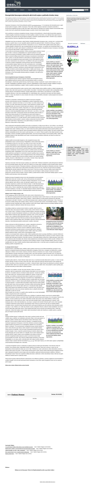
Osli (83, 150)
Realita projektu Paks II (9, 453)
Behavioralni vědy (77, 147)
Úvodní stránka (70, 147)
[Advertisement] (64, 3)
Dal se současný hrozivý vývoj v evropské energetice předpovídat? (17, 452)
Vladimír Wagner (17, 395)
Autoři (15, 9)
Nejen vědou (79, 150)
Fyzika (86, 148)
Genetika (69, 150)
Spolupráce (22, 9)
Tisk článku (35, 398)
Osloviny (86, 150)
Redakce (8, 9)
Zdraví (74, 155)
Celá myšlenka (69, 21)
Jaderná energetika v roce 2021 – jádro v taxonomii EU (15, 450)
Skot (73, 153)
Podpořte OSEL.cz (50, 9)
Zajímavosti (69, 155)
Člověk (78, 148)
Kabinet (73, 150)
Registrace (30, 9)
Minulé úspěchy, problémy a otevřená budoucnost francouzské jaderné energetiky (20, 448)
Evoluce (82, 148)
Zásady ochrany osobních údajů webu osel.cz (47, 481)
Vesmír (76, 153)
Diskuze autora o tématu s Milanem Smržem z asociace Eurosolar (17, 365)
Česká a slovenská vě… (71, 148)
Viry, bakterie (81, 153)
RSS (42, 9)
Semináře (69, 153)
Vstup (37, 9)
